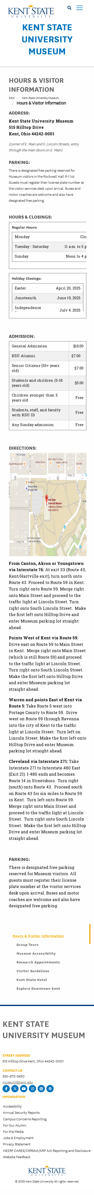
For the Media (13, 1131)
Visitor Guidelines (33, 970)
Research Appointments (38, 962)
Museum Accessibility (36, 953)
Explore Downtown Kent (38, 988)
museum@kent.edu (18, 1082)
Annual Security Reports (21, 1112)
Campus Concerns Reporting (24, 1119)
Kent (12, 97)
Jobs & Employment (18, 1137)
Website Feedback (17, 1156)
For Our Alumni (14, 1125)
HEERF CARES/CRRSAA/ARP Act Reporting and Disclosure (46, 1150)
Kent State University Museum (47, 39)
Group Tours (28, 944)
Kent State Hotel (32, 979)
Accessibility (12, 1106)
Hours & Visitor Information (38, 935)
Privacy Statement (17, 1144)
